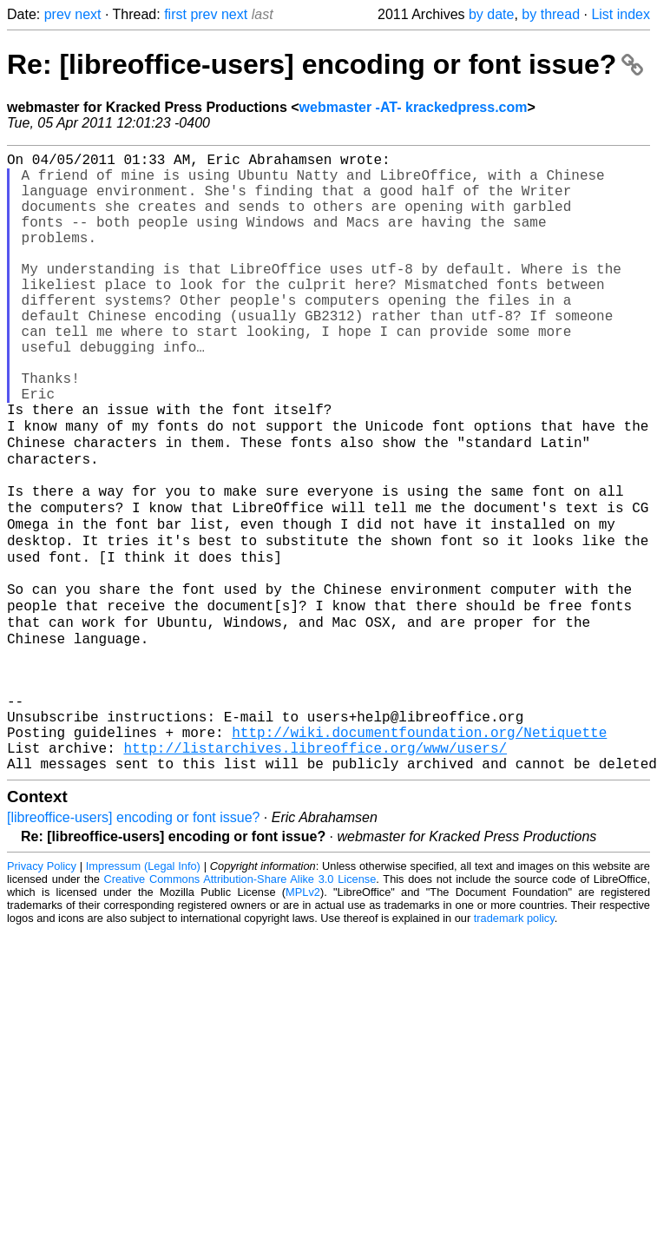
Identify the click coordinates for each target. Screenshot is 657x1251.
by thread (551, 14)
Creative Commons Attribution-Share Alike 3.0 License (240, 1004)
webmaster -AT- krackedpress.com (413, 107)
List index (620, 14)
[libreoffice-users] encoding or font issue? (133, 942)
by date (491, 14)
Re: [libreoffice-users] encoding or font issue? (325, 64)
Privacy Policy (41, 991)
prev (57, 14)
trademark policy (514, 1043)
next (88, 14)
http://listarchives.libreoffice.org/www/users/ (315, 869)
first (175, 14)
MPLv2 (303, 1017)
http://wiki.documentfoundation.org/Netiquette (419, 849)
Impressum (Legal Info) (143, 991)
